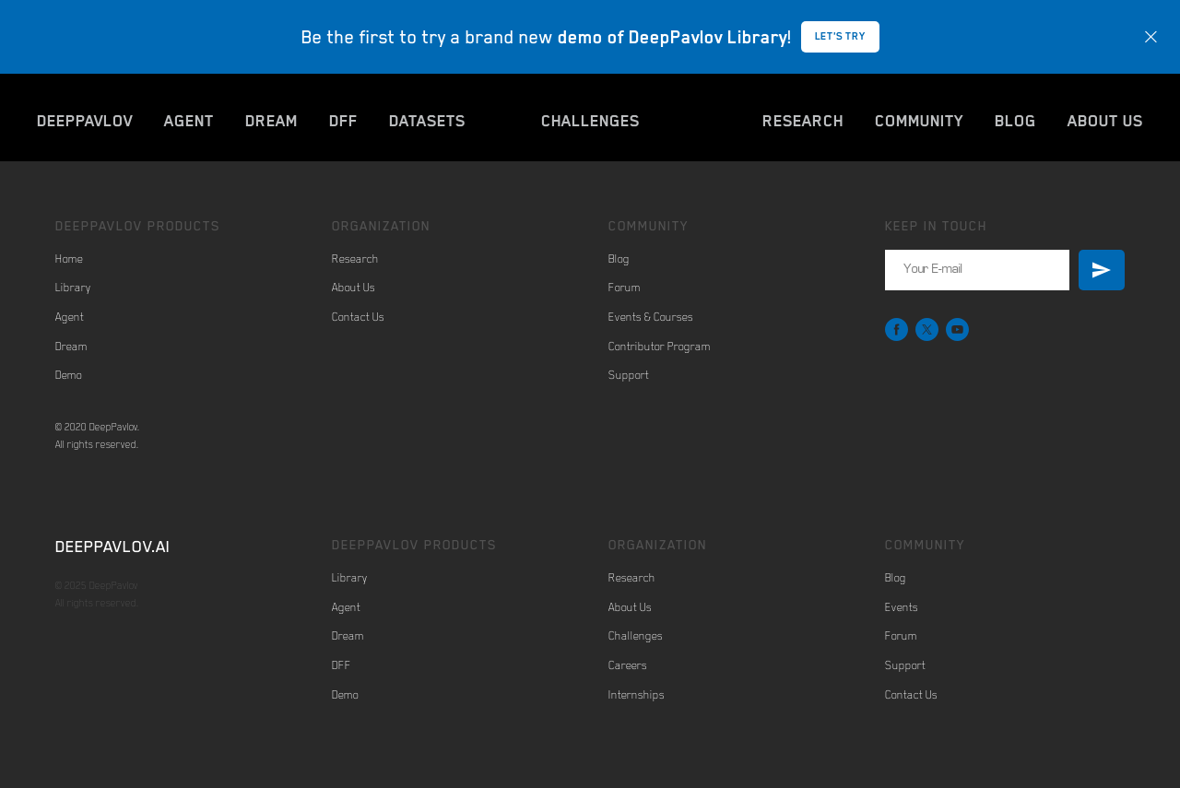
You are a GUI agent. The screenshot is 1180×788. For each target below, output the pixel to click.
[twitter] (926, 329)
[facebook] (896, 329)
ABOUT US (1105, 121)
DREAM (271, 121)
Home (69, 259)
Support (628, 375)
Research (355, 259)
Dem (66, 375)
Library (73, 287)
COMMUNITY (919, 121)
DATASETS (427, 121)
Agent (69, 317)
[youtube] (957, 329)
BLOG (1015, 121)
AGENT (189, 121)
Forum (624, 287)
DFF (343, 121)
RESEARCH (803, 121)
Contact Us (358, 317)
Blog (619, 259)
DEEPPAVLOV (85, 121)
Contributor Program (659, 346)
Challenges (635, 635)
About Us (353, 287)
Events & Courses (650, 317)
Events (901, 607)
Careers (627, 665)
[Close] (1151, 37)
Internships (636, 694)
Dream (71, 346)
